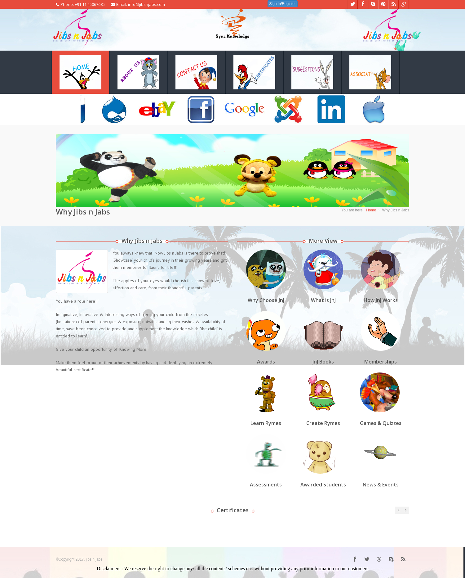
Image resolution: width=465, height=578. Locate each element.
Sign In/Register (282, 4)
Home (371, 210)
